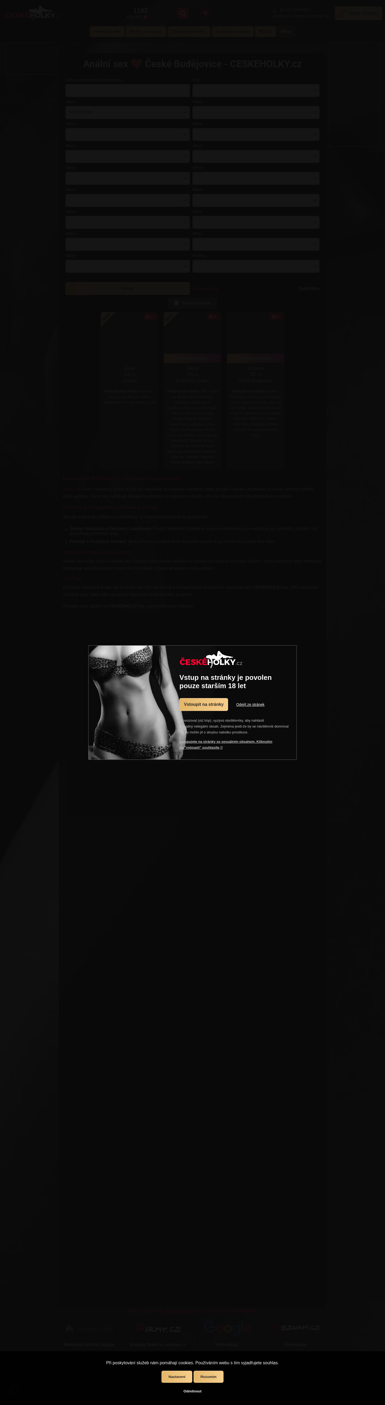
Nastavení (176, 1377)
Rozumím (209, 1377)
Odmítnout (192, 1391)
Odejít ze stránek (250, 704)
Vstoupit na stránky (204, 704)
